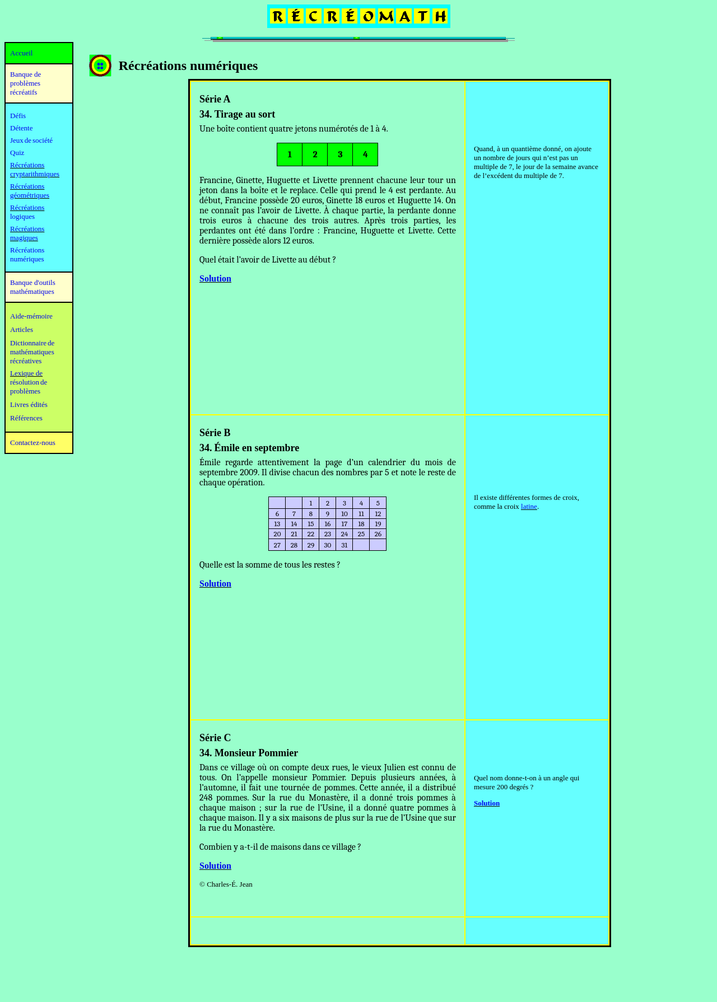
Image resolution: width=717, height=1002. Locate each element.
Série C (215, 737)
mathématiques (32, 352)
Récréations (27, 207)
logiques (22, 216)
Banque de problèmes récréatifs (25, 83)
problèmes (25, 391)
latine (529, 506)
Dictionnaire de (32, 343)
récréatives (25, 361)
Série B (215, 432)
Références (26, 418)
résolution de (28, 382)
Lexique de (26, 373)
